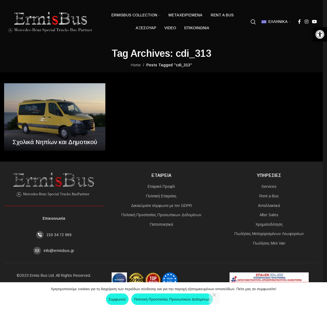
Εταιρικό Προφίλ (161, 186)
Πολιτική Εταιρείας (161, 196)
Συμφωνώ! (117, 299)
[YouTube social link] (314, 21)
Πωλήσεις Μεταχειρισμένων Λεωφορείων (269, 233)
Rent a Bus (269, 196)
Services (269, 186)
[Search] (253, 21)
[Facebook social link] (299, 21)
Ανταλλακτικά (269, 205)
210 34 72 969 (59, 235)
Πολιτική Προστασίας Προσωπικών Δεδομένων (172, 299)
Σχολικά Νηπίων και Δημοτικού (55, 142)
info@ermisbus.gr (59, 250)
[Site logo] (49, 21)
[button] (320, 34)
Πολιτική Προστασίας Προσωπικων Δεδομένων (161, 215)
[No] (214, 298)
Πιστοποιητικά (161, 224)
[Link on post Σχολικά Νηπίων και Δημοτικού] (54, 117)
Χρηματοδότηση (269, 224)
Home (136, 65)
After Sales (269, 215)
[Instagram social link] (306, 21)
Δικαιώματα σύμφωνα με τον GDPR (161, 205)
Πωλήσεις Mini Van (269, 243)
